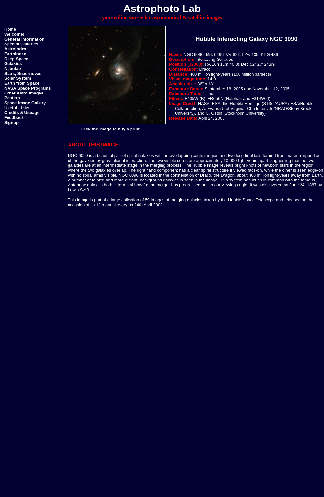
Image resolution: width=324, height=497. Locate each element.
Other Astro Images (23, 93)
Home (10, 29)
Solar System (17, 78)
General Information (24, 39)
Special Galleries (21, 44)
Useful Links (16, 107)
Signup (11, 122)
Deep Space (16, 58)
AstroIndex (15, 48)
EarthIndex (15, 53)
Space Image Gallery (25, 102)
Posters (12, 97)
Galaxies (13, 63)
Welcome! (14, 34)
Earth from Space (21, 83)
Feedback (14, 117)
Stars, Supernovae (22, 73)
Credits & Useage (21, 112)
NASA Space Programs (27, 88)
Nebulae (12, 68)
